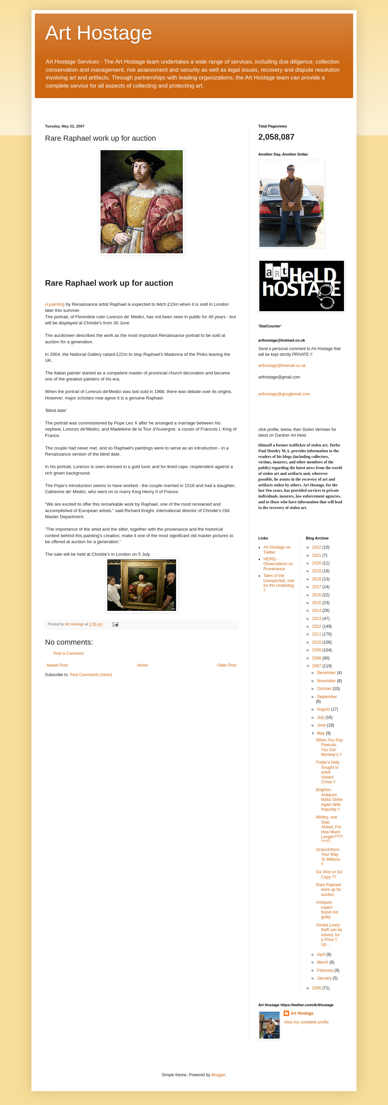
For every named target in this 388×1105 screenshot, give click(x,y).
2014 (317, 610)
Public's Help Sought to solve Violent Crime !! (327, 772)
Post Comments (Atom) (91, 674)
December (327, 672)
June (322, 725)
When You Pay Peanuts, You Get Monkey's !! (329, 747)
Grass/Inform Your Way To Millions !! (328, 857)
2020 (317, 563)
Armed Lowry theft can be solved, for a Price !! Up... (329, 935)
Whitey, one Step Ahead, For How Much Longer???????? (329, 829)
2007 (317, 666)
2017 (317, 586)
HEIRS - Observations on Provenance (278, 564)
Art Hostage (98, 32)
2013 (317, 618)
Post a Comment (68, 653)
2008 (317, 658)
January (324, 978)
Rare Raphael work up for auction (328, 889)
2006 (317, 988)
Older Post (226, 665)
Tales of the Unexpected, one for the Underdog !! (278, 583)
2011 (317, 634)
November (327, 680)
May (321, 733)
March (323, 962)
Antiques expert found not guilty (327, 909)
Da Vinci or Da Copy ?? (329, 874)
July (321, 717)
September (327, 696)
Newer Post (57, 665)
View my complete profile (306, 1022)
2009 (317, 650)
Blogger (218, 1075)
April (321, 954)
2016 (317, 595)
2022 (317, 547)
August (324, 709)
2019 (317, 571)
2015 (317, 602)
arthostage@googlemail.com (284, 394)
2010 (317, 642)
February (325, 970)
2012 (317, 626)
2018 (317, 579)
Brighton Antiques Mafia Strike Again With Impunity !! (329, 799)
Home (142, 665)
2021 (317, 555)
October (324, 688)
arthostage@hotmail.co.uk (282, 365)
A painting (55, 304)
